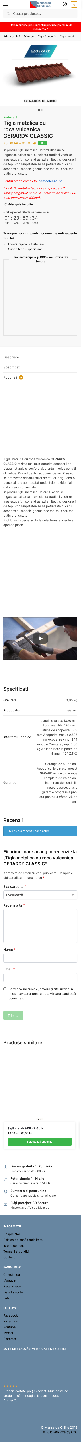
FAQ (6, 1298)
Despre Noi (11, 1234)
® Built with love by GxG (60, 1432)
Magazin (9, 1280)
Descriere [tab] (11, 357)
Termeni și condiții (16, 1251)
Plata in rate (12, 1286)
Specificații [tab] (12, 367)
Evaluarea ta (14, 886)
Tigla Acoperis (47, 36)
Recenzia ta (14, 905)
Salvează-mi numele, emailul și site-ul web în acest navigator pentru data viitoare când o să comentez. (42, 993)
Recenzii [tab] (13, 377)
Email (9, 969)
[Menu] (10, 4)
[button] (73, 4)
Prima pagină (11, 36)
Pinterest (9, 1339)
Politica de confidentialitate (23, 1240)
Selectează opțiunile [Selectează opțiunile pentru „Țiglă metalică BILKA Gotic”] (39, 1141)
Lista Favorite (13, 1292)
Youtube (9, 1327)
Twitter (8, 1333)
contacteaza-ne (51, 181)
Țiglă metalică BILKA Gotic (26, 1128)
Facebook (10, 1315)
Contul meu (11, 1275)
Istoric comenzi (14, 1245)
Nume (9, 950)
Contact (9, 1257)
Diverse (29, 36)
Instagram (10, 1321)
